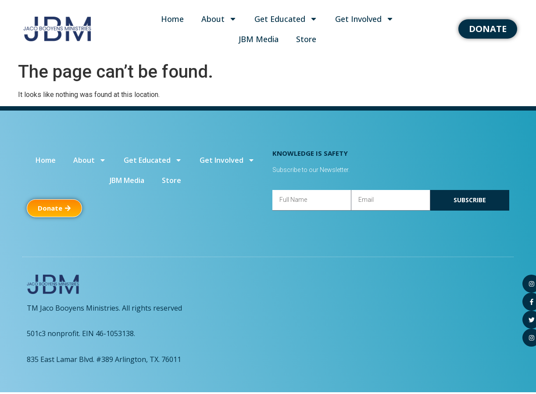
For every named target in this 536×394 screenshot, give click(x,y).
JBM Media (259, 39)
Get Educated (286, 19)
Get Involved (364, 19)
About (219, 19)
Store (306, 39)
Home (172, 19)
